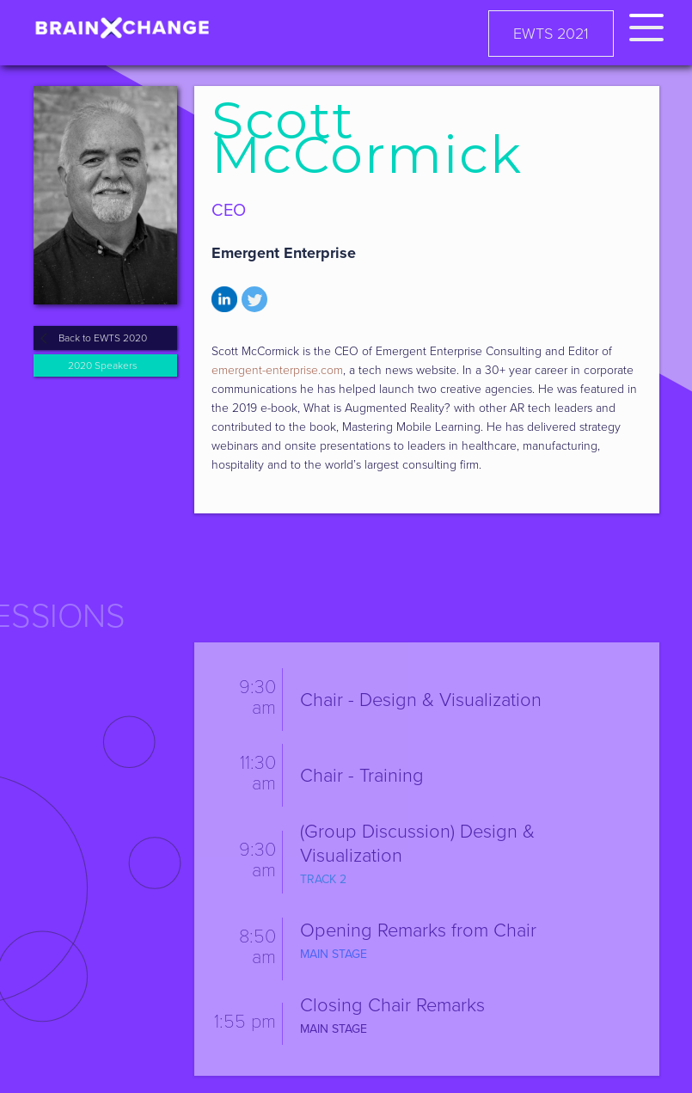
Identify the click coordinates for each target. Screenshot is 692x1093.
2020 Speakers (103, 365)
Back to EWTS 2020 (102, 338)
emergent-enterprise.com (277, 370)
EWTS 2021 (551, 33)
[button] (646, 24)
